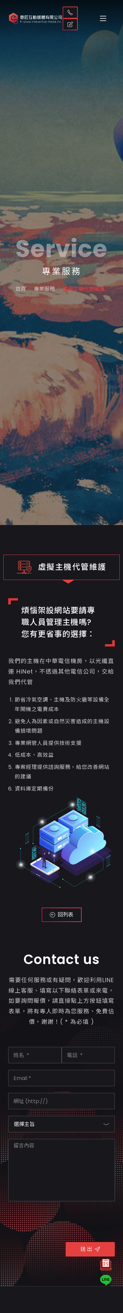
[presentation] (58, 1220)
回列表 (61, 914)
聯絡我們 (70, 12)
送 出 (90, 1249)
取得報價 (70, 24)
